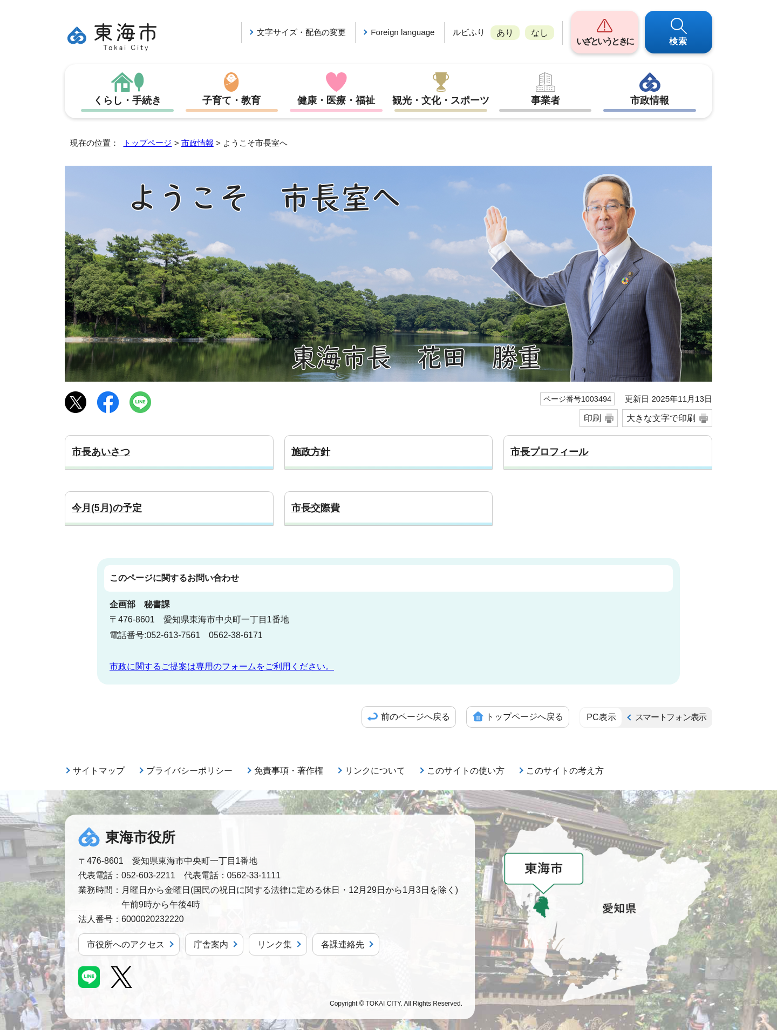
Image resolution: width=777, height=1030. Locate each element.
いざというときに (604, 41)
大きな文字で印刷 (661, 418)
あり (505, 32)
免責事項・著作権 (288, 770)
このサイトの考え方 (565, 770)
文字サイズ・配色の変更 (301, 32)
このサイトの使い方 (466, 770)
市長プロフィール (549, 451)
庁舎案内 (211, 944)
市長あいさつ (101, 451)
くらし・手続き (127, 100)
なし (539, 32)
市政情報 (649, 100)
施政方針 (310, 451)
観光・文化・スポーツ (440, 100)
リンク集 (274, 944)
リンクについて (375, 770)
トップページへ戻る (524, 716)
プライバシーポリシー (189, 770)
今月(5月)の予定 (107, 508)
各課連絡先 (342, 944)
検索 (679, 41)
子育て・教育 (231, 100)
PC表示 (601, 717)
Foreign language (402, 32)
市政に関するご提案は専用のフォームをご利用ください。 (222, 666)
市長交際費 (315, 508)
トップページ (147, 142)
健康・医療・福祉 (336, 100)
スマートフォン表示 (670, 717)
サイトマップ (99, 770)
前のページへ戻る (415, 716)
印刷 (592, 418)
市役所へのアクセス (126, 944)
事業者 (545, 100)
